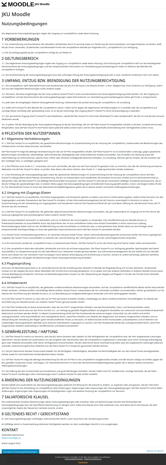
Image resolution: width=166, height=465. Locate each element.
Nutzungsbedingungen (74, 459)
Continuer (83, 462)
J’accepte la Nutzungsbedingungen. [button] (20, 451)
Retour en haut (155, 450)
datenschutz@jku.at (11, 437)
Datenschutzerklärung (92, 459)
